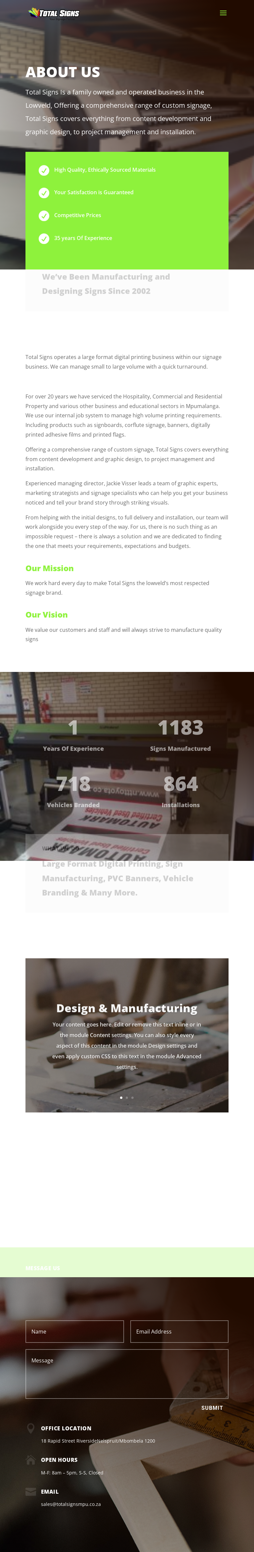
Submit (212, 1408)
